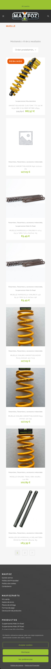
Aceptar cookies (25, 645)
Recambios (12, 162)
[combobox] (25, 50)
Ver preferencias (25, 659)
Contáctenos (6, 586)
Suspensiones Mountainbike (25, 101)
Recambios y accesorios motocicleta (29, 162)
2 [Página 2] (24, 552)
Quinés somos (7, 577)
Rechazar (25, 652)
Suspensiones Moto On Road (25, 226)
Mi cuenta (25, 6)
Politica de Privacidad (32, 665)
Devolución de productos (11, 610)
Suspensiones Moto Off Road (13, 626)
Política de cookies (17, 665)
